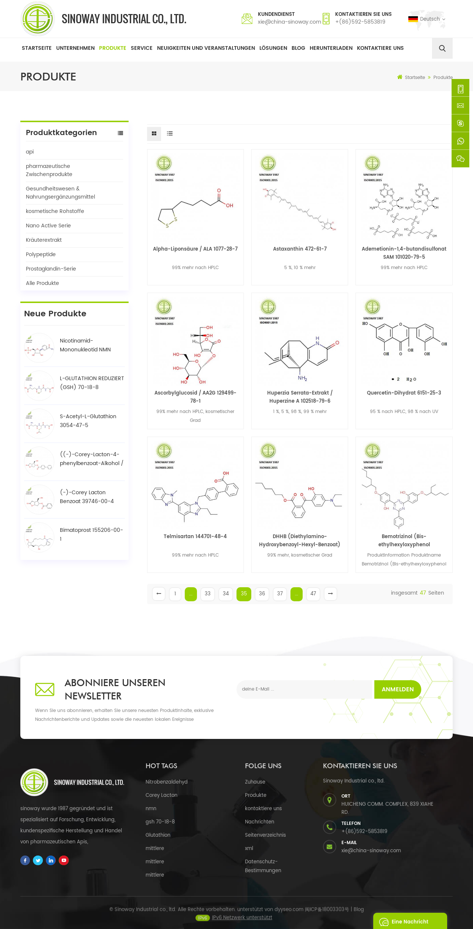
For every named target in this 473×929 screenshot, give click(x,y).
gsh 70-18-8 (160, 822)
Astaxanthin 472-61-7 (300, 249)
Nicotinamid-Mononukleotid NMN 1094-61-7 (85, 345)
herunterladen (331, 48)
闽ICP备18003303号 (327, 914)
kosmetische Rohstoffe (55, 211)
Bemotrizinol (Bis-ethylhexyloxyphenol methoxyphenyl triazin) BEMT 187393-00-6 (404, 541)
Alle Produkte (42, 283)
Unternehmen (75, 48)
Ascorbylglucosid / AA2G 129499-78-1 (195, 397)
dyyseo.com (289, 914)
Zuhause (255, 782)
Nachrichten (259, 822)
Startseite (37, 48)
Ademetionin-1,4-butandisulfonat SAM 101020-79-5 (404, 253)
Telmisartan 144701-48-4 (195, 537)
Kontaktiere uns (380, 48)
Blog (298, 48)
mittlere (155, 849)
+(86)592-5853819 (360, 22)
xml (249, 849)
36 (262, 594)
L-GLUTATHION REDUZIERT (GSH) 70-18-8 (92, 383)
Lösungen (273, 48)
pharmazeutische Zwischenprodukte (49, 170)
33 (208, 594)
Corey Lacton (161, 795)
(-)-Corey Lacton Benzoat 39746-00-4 (87, 497)
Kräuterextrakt (44, 240)
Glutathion (158, 835)
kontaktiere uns (263, 809)
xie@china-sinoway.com (289, 22)
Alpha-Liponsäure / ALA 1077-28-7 (195, 249)
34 (226, 594)
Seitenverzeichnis (265, 835)
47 (313, 594)
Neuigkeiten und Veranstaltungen (206, 48)
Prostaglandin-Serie (51, 269)
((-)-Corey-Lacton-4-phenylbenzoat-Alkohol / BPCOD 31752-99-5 (92, 459)
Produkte (112, 48)
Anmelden (398, 689)
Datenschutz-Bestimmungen (263, 866)
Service (142, 48)
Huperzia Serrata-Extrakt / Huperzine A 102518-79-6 (300, 397)
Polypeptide (41, 254)
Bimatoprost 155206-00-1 (91, 534)
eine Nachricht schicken (401, 921)
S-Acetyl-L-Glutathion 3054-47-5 (88, 421)
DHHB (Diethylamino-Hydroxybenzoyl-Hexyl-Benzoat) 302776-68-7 (299, 541)
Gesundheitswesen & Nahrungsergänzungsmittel (60, 193)
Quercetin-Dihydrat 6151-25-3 (404, 393)
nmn (151, 809)
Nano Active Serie (48, 225)
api (30, 152)
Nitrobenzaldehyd (167, 782)
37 (280, 594)
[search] (442, 48)
